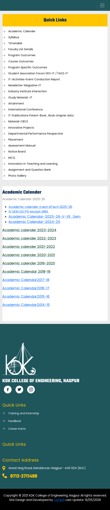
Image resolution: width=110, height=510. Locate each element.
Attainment (16, 103)
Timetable (15, 43)
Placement (15, 139)
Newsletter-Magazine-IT (24, 85)
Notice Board (17, 151)
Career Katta (17, 429)
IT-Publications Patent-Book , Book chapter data (41, 115)
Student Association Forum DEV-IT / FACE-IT (38, 73)
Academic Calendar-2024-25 (34, 221)
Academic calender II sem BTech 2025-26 (40, 207)
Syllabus (13, 37)
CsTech (59, 500)
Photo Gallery (17, 176)
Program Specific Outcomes (27, 67)
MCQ (11, 158)
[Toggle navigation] (102, 5)
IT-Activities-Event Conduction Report (34, 79)
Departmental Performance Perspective (35, 134)
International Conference (25, 109)
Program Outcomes (21, 55)
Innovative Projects (21, 128)
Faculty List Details (20, 49)
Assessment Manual (21, 145)
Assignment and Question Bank (29, 170)
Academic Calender (21, 31)
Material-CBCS (18, 121)
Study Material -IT (20, 97)
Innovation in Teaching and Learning (33, 164)
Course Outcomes (21, 61)
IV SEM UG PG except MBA (28, 211)
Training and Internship (23, 413)
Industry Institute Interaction (27, 91)
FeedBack (14, 421)
